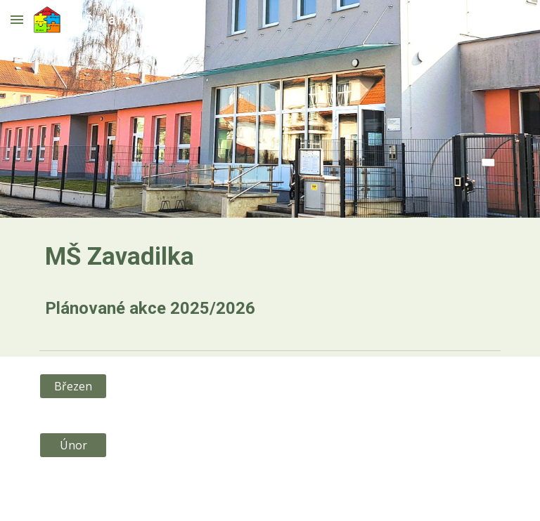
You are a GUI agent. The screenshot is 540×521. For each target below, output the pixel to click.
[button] (17, 19)
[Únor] (72, 445)
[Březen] (72, 386)
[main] (269, 281)
